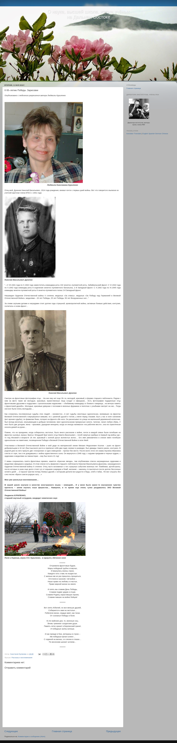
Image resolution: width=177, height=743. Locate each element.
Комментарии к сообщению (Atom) (31, 736)
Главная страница (62, 731)
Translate (137, 134)
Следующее (11, 731)
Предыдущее (113, 731)
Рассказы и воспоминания (22, 658)
